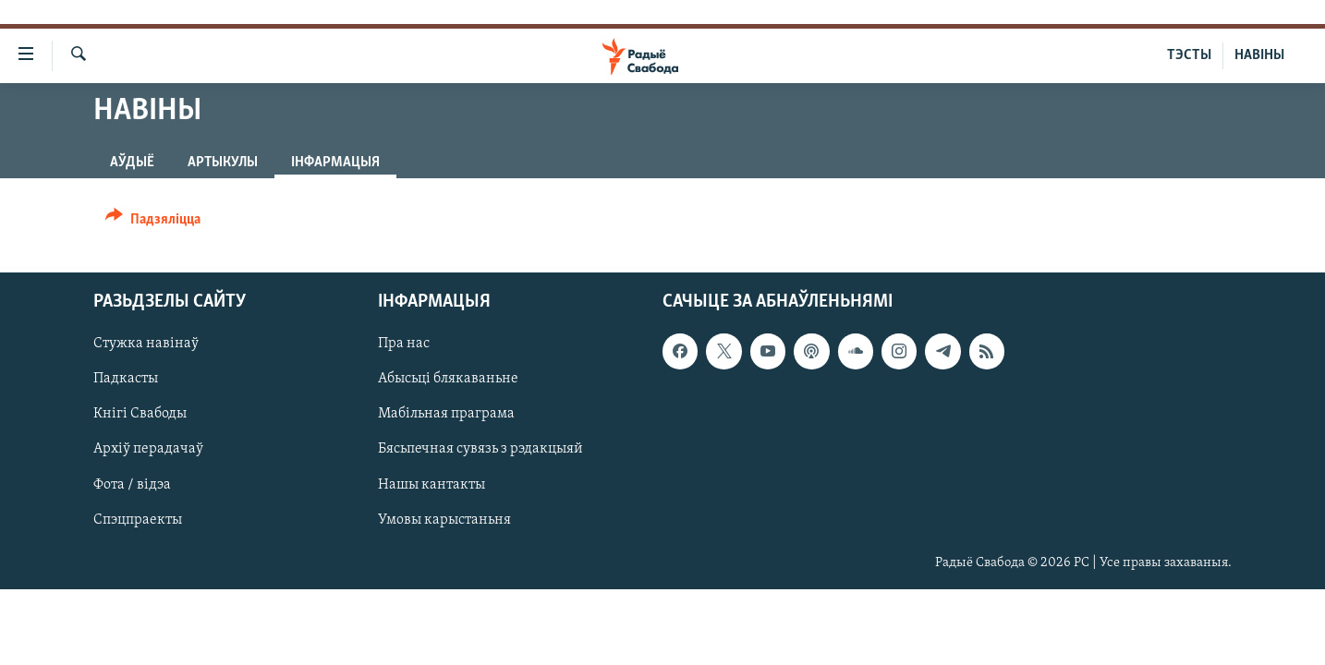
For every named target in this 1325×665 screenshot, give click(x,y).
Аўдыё (132, 162)
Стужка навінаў (146, 343)
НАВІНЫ (1259, 55)
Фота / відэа (132, 485)
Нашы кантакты (431, 485)
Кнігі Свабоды (140, 414)
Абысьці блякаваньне (448, 378)
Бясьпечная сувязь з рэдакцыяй (480, 449)
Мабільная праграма (446, 414)
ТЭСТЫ (1189, 55)
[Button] (153, 222)
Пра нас (404, 343)
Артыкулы (223, 162)
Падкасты (125, 378)
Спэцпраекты (137, 520)
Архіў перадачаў (148, 449)
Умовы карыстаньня (444, 520)
